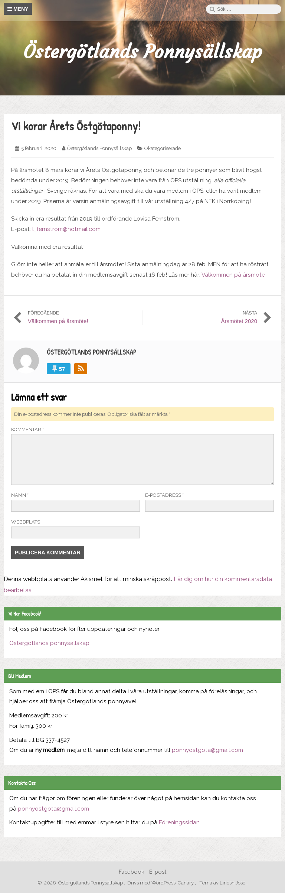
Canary (186, 883)
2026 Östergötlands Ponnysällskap (81, 883)
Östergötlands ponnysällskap (49, 643)
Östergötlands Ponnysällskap (142, 51)
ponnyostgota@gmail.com (207, 750)
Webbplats (25, 522)
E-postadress (164, 495)
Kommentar (27, 429)
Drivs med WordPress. (152, 883)
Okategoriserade (162, 148)
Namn (20, 495)
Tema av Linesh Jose (223, 883)
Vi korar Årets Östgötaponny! (76, 126)
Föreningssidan (179, 822)
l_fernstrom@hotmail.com (66, 229)
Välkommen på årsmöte (233, 274)
